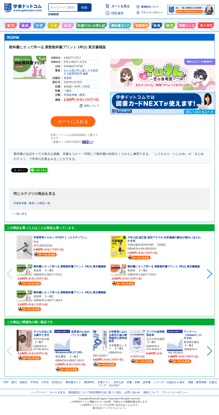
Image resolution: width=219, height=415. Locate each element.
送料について (90, 105)
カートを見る (120, 6)
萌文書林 (60, 356)
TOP (5, 382)
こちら (129, 405)
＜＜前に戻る (19, 213)
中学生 (34, 382)
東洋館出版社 (192, 342)
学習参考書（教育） (75, 94)
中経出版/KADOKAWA (140, 244)
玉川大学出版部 (155, 339)
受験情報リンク (186, 25)
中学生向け (39, 25)
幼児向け (67, 25)
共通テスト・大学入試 (90, 25)
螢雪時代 (141, 25)
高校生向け (25, 25)
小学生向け (53, 25)
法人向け (205, 25)
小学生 (45, 382)
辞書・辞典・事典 (156, 25)
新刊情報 (10, 25)
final (36, 241)
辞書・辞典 (133, 382)
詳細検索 (53, 14)
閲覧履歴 (117, 13)
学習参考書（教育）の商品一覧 (31, 203)
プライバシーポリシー (152, 12)
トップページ (39, 392)
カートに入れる (73, 121)
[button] (209, 274)
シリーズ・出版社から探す (169, 382)
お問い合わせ (132, 392)
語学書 (169, 25)
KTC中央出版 (41, 339)
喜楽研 (68, 78)
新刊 (14, 382)
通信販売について (150, 6)
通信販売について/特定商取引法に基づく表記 (95, 392)
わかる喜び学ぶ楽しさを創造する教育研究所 (81, 72)
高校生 (23, 382)
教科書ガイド (119, 25)
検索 (84, 7)
